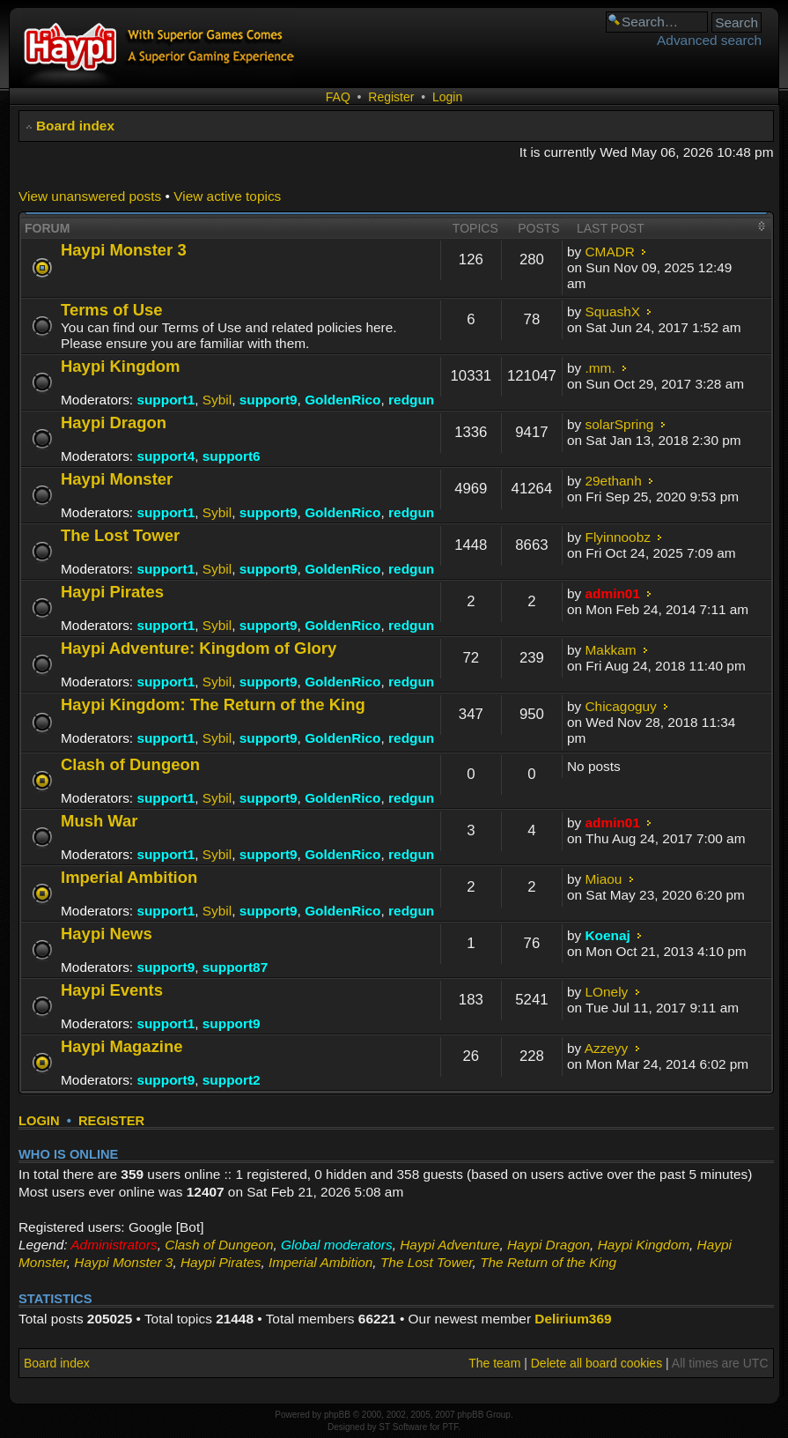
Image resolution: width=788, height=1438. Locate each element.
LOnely (607, 991)
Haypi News (106, 933)
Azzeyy (607, 1048)
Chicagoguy (621, 706)
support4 (165, 455)
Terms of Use (112, 309)
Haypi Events (112, 990)
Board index (75, 125)
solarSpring (619, 424)
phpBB (337, 1414)
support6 (232, 455)
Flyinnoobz (618, 537)
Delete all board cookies (596, 1363)
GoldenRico (342, 399)
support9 (268, 399)
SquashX (612, 311)
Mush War (99, 821)
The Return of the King (548, 1262)
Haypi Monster (117, 479)
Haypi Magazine (122, 1046)
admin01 (612, 593)
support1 (165, 399)
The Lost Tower (120, 535)
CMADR (610, 251)
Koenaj (607, 935)
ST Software (403, 1427)
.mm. (600, 367)
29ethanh (613, 480)
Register (391, 97)
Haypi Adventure (449, 1244)
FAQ (338, 97)
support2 (232, 1079)
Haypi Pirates (112, 591)
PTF (450, 1427)
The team (494, 1363)
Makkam (611, 649)
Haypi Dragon (113, 422)
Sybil (217, 399)
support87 (235, 967)
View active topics (227, 196)
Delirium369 (572, 1318)
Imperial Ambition (129, 877)
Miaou (603, 878)
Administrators (113, 1244)
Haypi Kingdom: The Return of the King (213, 704)
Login (447, 97)
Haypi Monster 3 (124, 250)
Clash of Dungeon (130, 764)
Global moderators (337, 1244)
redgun (411, 399)
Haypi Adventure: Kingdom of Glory (198, 648)
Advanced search (709, 40)
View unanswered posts (89, 196)
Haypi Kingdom (120, 366)
